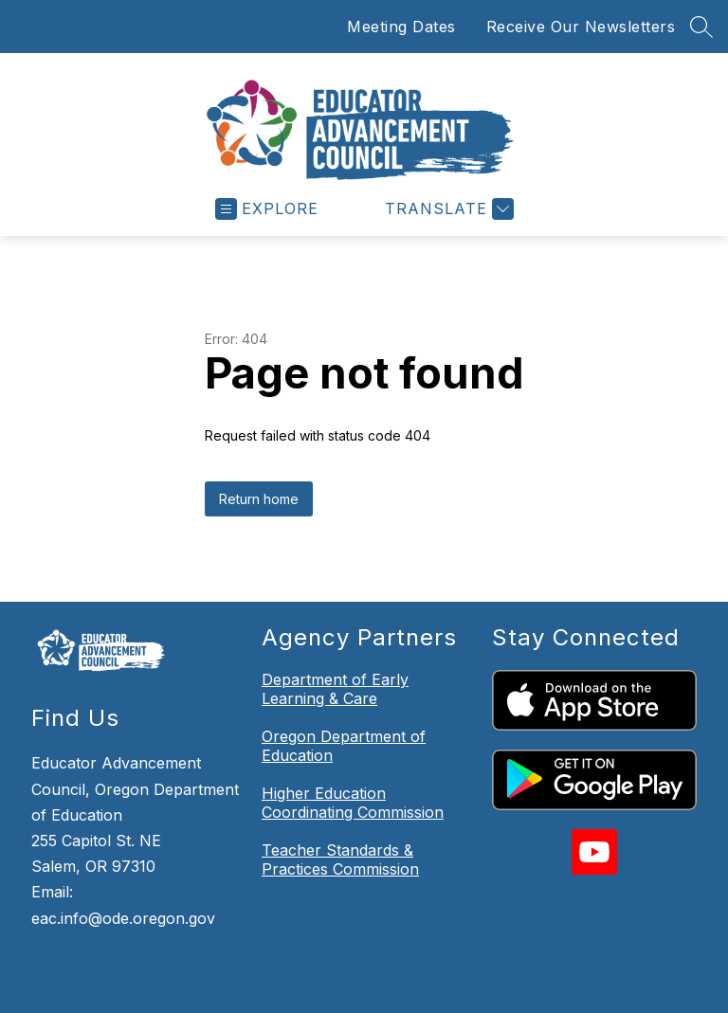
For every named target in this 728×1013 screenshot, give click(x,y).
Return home (259, 440)
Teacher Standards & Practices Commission (340, 801)
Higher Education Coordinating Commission (353, 744)
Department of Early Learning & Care (335, 630)
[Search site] (701, 26)
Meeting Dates (401, 26)
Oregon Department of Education (344, 687)
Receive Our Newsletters (581, 26)
